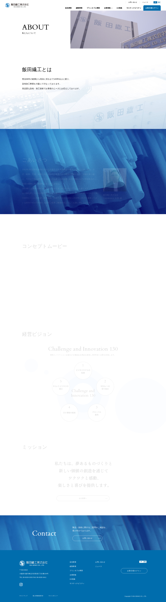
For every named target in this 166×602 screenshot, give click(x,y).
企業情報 (108, 8)
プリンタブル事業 (93, 8)
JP (155, 2)
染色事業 (68, 8)
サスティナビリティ (134, 8)
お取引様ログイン (152, 8)
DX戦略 (119, 8)
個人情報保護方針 (38, 595)
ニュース (145, 2)
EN (159, 2)
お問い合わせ (132, 2)
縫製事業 (79, 8)
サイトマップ (23, 595)
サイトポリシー (53, 595)
